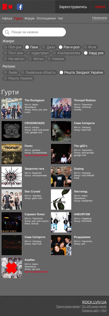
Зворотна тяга (34, 168)
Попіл (28, 145)
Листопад (80, 191)
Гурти (18, 18)
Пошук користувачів (68, 306)
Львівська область (41, 72)
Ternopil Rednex (85, 100)
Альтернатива (68, 53)
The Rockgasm (34, 100)
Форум (30, 18)
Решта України (20, 78)
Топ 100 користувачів (94, 306)
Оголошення (46, 18)
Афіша (7, 18)
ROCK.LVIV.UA (94, 302)
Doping (79, 168)
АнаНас (30, 259)
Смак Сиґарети (84, 123)
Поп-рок (15, 47)
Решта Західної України (83, 72)
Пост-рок (15, 53)
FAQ (103, 310)
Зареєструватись (73, 7)
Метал (38, 59)
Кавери (58, 59)
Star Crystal (32, 191)
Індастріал (40, 53)
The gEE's (80, 145)
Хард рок (96, 53)
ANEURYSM (82, 214)
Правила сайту (90, 310)
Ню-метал (16, 59)
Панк (34, 47)
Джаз (51, 47)
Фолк (92, 47)
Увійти (100, 7)
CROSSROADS (35, 123)
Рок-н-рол (72, 47)
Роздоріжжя (82, 237)
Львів (12, 72)
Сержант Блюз (35, 214)
